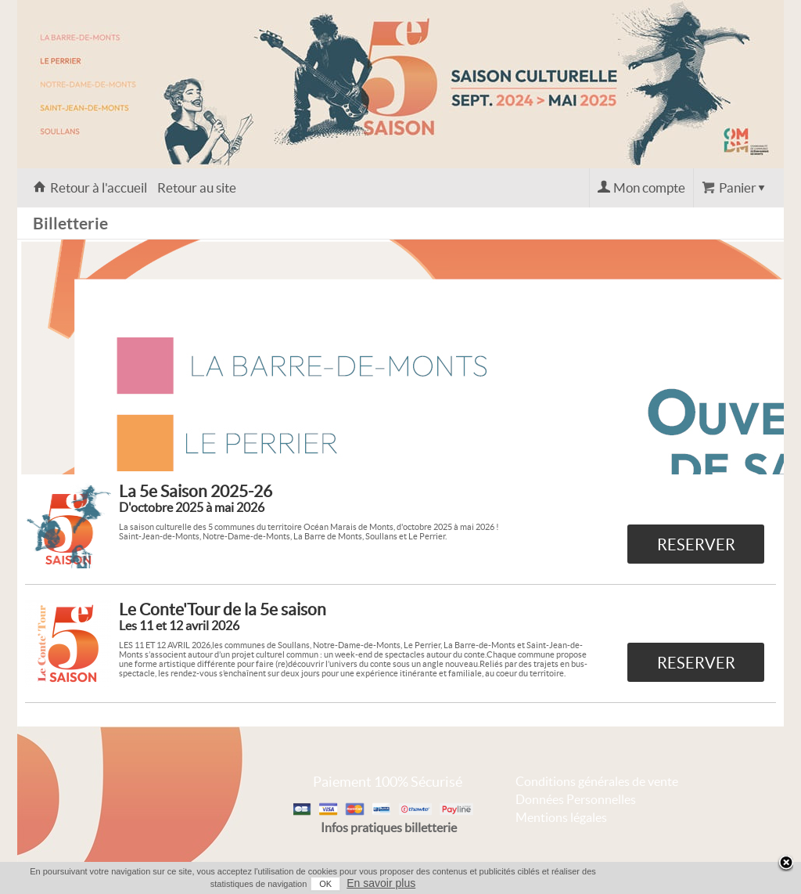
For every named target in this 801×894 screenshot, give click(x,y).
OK (325, 884)
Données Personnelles (575, 799)
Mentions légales (561, 817)
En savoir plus (381, 883)
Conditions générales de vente (596, 781)
